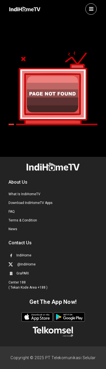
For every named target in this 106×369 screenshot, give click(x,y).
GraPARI (18, 273)
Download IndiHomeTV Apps (30, 203)
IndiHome (19, 255)
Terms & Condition (22, 220)
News (12, 229)
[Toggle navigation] (91, 9)
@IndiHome (22, 264)
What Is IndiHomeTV (24, 194)
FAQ (11, 212)
